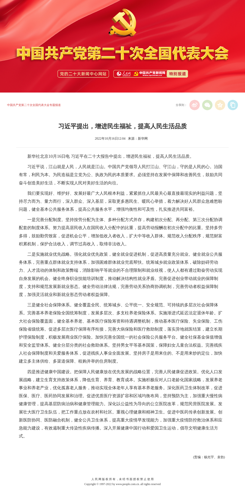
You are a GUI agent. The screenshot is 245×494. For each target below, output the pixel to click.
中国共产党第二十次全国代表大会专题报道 (34, 105)
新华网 (143, 138)
